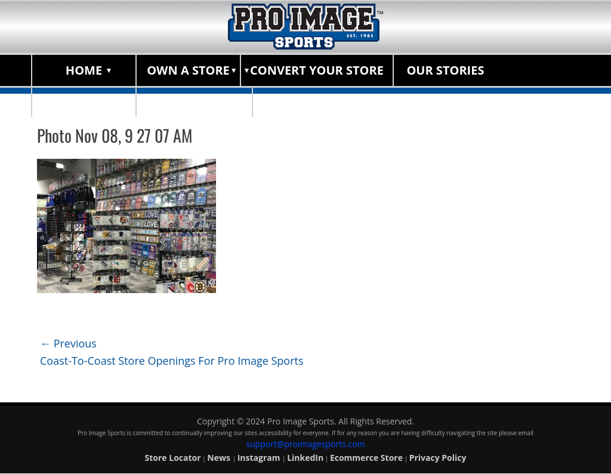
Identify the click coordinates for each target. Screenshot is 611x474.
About (84, 101)
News (219, 457)
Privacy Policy (438, 457)
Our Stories (445, 70)
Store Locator (194, 101)
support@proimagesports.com (305, 444)
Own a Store (188, 70)
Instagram (259, 457)
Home (84, 70)
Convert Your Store (317, 70)
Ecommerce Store (366, 457)
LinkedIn (305, 457)
